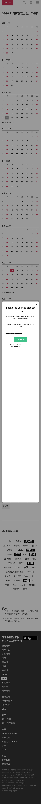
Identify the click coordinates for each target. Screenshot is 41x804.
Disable (20, 339)
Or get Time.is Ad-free (13, 333)
